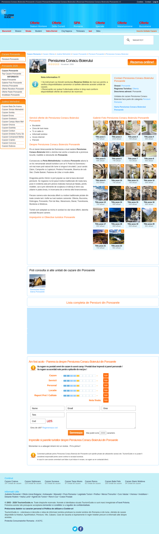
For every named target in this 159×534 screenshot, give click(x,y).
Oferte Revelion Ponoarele (13, 89)
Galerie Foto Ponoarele (12, 83)
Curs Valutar (123, 494)
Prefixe (97, 494)
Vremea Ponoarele (10, 86)
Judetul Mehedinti (11, 101)
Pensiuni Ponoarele (10, 59)
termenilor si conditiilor (52, 505)
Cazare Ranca (91, 481)
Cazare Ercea (8, 115)
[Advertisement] (59, 42)
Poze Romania (69, 494)
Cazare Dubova (8, 146)
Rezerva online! (142, 62)
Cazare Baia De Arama (12, 106)
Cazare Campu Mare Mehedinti (13, 122)
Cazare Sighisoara (33, 481)
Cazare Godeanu (9, 119)
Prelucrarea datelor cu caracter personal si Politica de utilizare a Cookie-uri (39, 509)
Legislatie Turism (85, 494)
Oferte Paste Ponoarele (12, 92)
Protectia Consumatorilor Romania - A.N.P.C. (24, 521)
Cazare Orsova (8, 125)
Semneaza (76, 432)
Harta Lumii (25, 497)
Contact (148, 2)
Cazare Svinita (8, 112)
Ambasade (47, 494)
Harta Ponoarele (9, 80)
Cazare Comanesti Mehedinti (13, 137)
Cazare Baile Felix (113, 481)
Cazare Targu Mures (73, 481)
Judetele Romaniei (13, 494)
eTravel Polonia (122, 502)
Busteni (38, 31)
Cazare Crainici (8, 140)
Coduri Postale (66, 497)
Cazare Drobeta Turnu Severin (13, 134)
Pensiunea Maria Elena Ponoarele (37, 290)
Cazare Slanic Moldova (135, 481)
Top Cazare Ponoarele (11, 74)
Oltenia (135, 89)
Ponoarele (125, 86)
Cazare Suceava (52, 481)
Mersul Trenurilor (109, 494)
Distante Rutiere (11, 497)
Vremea (133, 494)
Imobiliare (143, 494)
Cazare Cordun (8, 131)
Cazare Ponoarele (10, 71)
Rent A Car (53, 497)
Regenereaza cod (50, 428)
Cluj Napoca (67, 31)
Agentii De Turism (39, 497)
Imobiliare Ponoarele (11, 95)
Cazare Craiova (11, 481)
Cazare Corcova (9, 143)
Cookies (140, 2)
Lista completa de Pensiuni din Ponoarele (92, 302)
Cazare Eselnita (9, 128)
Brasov (18, 31)
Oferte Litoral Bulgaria (31, 494)
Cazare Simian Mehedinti (12, 109)
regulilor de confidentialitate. (78, 505)
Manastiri (58, 494)
